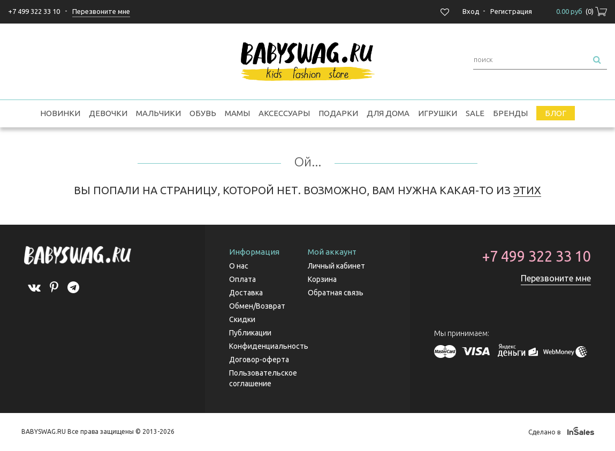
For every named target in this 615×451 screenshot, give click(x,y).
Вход (471, 11)
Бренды (510, 113)
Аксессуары (284, 113)
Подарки (338, 113)
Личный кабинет (336, 266)
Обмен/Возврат (257, 306)
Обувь (202, 113)
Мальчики (158, 113)
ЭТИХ (527, 190)
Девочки (108, 113)
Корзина (322, 279)
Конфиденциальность (268, 346)
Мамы (237, 113)
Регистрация (511, 11)
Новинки (60, 113)
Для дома (388, 113)
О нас (238, 266)
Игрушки (437, 113)
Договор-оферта (259, 359)
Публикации (250, 332)
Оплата (242, 279)
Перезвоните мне (556, 278)
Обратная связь (335, 292)
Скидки (242, 319)
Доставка (246, 292)
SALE (475, 113)
